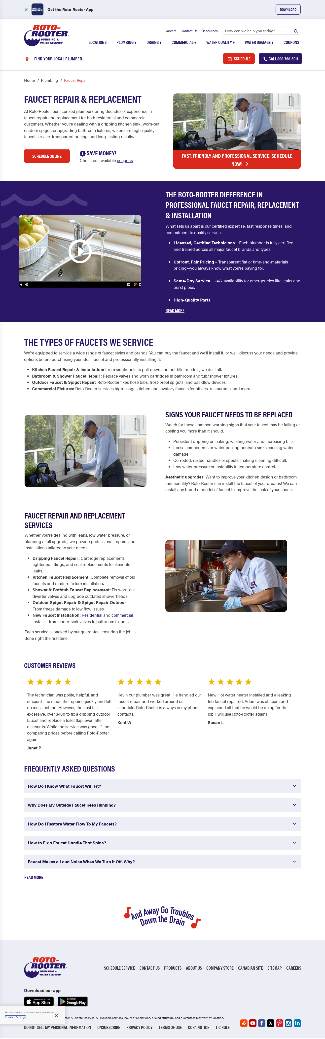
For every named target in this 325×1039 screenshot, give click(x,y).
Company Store (220, 968)
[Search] (261, 31)
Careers (171, 31)
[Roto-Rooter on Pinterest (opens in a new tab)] (279, 1024)
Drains (154, 43)
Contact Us (189, 31)
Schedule (239, 59)
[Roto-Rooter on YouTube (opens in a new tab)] (252, 1024)
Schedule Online (47, 157)
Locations (98, 43)
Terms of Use (170, 1028)
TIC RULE (223, 1028)
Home (29, 81)
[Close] (56, 1015)
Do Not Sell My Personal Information (57, 1028)
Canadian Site (250, 968)
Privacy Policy (139, 1028)
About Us (194, 968)
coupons (125, 161)
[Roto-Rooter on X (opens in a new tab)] (270, 1024)
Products (172, 968)
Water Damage (259, 43)
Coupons (291, 43)
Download (288, 9)
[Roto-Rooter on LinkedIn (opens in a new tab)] (297, 1024)
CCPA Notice (198, 1028)
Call (280, 59)
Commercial (184, 43)
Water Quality (220, 43)
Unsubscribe (108, 1028)
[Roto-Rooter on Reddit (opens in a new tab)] (244, 1024)
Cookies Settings (15, 1017)
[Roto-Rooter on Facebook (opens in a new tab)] (261, 1024)
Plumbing (126, 43)
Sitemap (274, 968)
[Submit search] (296, 31)
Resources (210, 31)
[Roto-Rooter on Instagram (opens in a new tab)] (288, 1024)
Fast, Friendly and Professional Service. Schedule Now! (237, 160)
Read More (175, 311)
